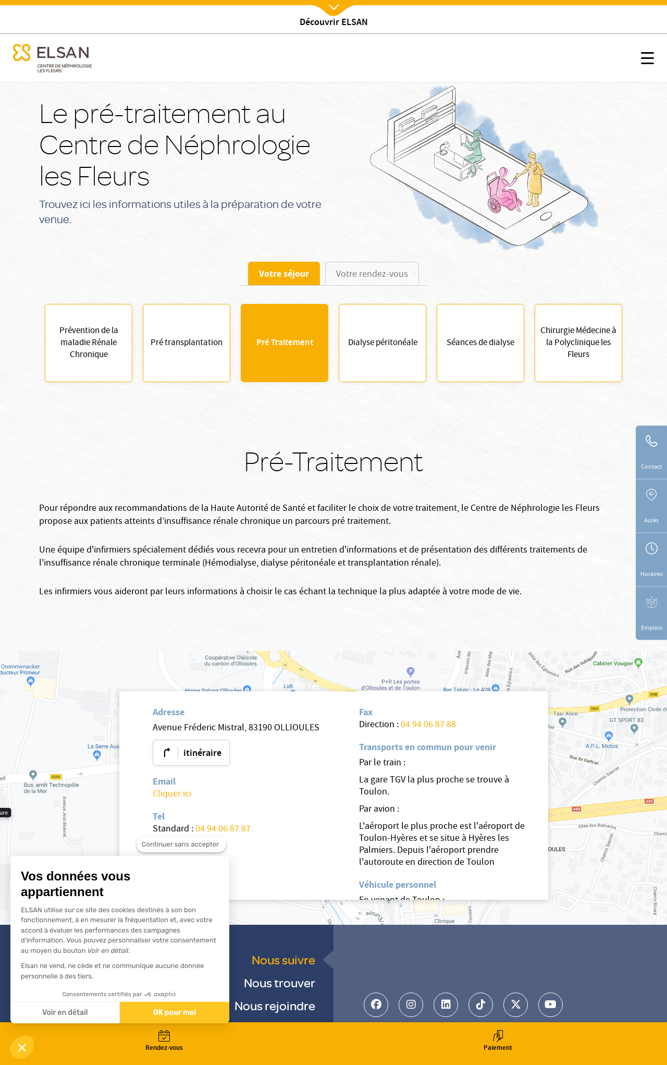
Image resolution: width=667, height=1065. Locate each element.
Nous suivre (283, 959)
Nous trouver (279, 982)
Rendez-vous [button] (164, 1042)
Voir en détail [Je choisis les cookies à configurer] (64, 1012)
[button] (21, 1047)
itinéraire (202, 753)
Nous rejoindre (274, 1005)
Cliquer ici (172, 795)
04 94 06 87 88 (428, 725)
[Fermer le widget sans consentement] (181, 860)
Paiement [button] (498, 1042)
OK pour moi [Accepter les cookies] (174, 1012)
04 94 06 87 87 (223, 830)
